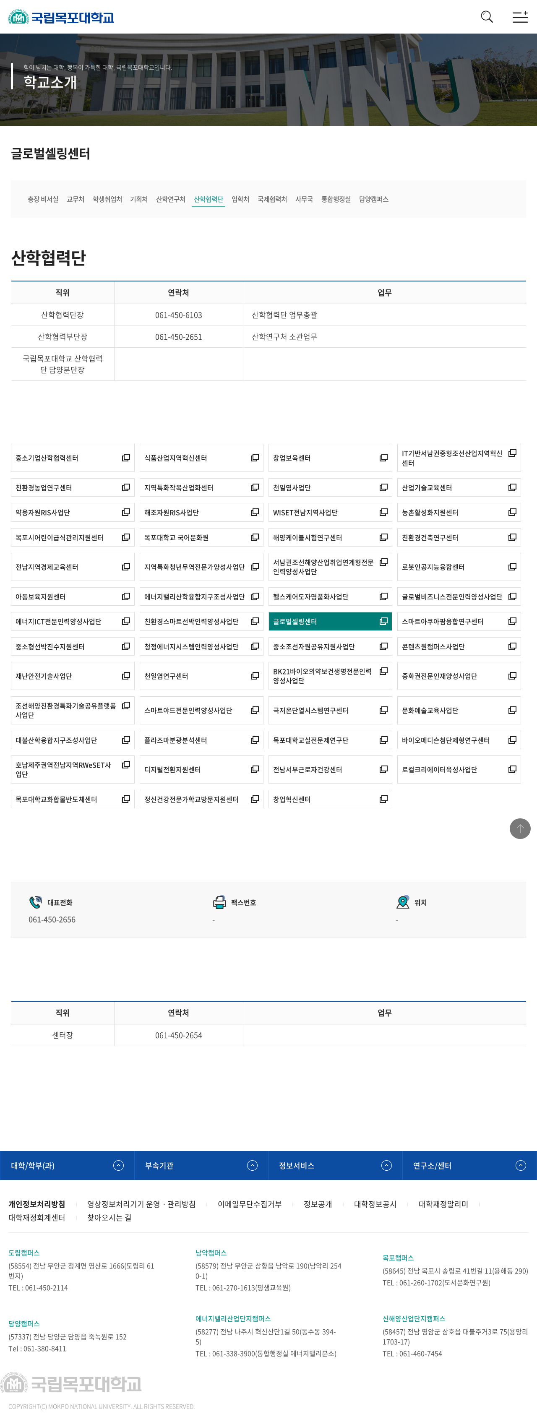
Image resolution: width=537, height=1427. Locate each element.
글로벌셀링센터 (295, 621)
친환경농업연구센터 (44, 487)
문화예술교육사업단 (430, 710)
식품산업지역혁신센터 (175, 457)
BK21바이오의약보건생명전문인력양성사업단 (322, 676)
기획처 (139, 199)
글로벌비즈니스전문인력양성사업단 (452, 596)
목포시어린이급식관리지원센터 (60, 537)
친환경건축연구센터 (430, 537)
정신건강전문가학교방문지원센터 (191, 799)
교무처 (75, 199)
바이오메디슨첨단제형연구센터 (446, 740)
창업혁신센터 (292, 799)
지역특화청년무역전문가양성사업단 (194, 566)
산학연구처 (171, 199)
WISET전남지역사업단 (305, 512)
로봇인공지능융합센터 (433, 566)
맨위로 (520, 828)
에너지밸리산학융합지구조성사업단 (194, 596)
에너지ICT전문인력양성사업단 (59, 621)
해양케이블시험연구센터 (307, 537)
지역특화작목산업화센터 (179, 487)
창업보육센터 (292, 457)
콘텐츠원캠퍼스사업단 (433, 646)
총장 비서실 (43, 199)
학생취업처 (107, 199)
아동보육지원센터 (41, 596)
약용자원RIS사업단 (43, 512)
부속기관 (159, 1165)
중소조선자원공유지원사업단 (314, 646)
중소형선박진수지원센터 (50, 646)
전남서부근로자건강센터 (307, 769)
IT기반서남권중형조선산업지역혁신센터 (452, 457)
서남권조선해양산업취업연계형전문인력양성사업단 (323, 566)
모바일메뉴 (520, 17)
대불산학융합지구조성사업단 (56, 740)
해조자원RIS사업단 (171, 512)
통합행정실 (336, 199)
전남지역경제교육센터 (47, 566)
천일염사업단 (292, 487)
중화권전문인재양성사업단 (439, 675)
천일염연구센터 (166, 675)
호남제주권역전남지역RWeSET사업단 (63, 769)
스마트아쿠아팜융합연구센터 (443, 621)
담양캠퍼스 (374, 199)
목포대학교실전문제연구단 (311, 740)
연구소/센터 (432, 1165)
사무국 (304, 199)
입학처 (241, 199)
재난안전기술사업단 (44, 675)
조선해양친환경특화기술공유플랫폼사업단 (66, 710)
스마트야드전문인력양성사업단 (188, 710)
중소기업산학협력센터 (47, 457)
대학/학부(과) (33, 1165)
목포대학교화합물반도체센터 (56, 799)
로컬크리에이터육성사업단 (439, 769)
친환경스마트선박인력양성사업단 (191, 621)
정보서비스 (297, 1165)
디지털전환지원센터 (172, 769)
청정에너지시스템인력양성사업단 (191, 646)
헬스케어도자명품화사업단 (311, 596)
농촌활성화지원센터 (430, 512)
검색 (486, 17)
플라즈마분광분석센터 (175, 740)
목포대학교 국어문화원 (176, 537)
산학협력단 (209, 199)
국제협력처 (272, 199)
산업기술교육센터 (427, 487)
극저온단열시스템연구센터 (311, 710)
